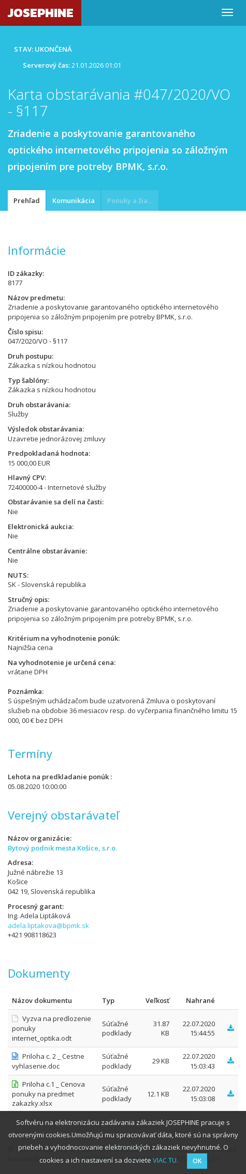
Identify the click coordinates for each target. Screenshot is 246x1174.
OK (197, 1160)
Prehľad (26, 200)
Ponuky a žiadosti (132, 200)
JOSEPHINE (41, 13)
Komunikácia (73, 200)
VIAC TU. (165, 1160)
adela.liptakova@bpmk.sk (48, 925)
